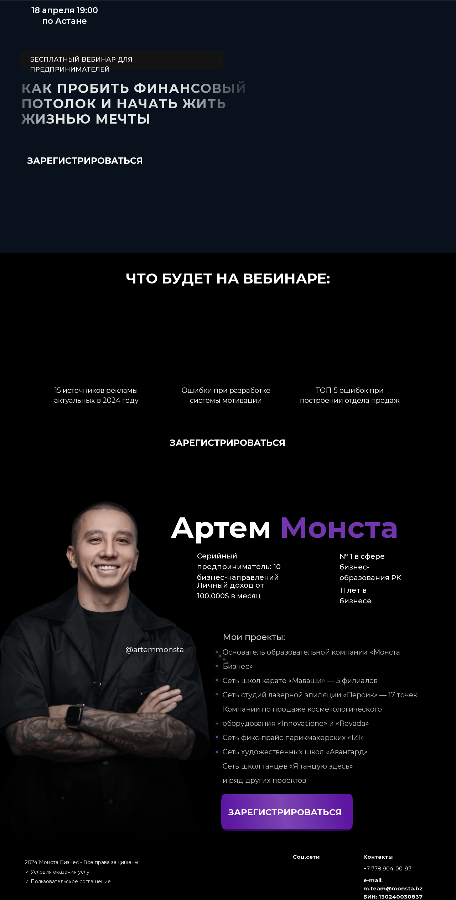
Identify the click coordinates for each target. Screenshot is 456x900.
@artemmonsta (154, 649)
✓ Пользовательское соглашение (68, 881)
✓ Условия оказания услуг (58, 872)
